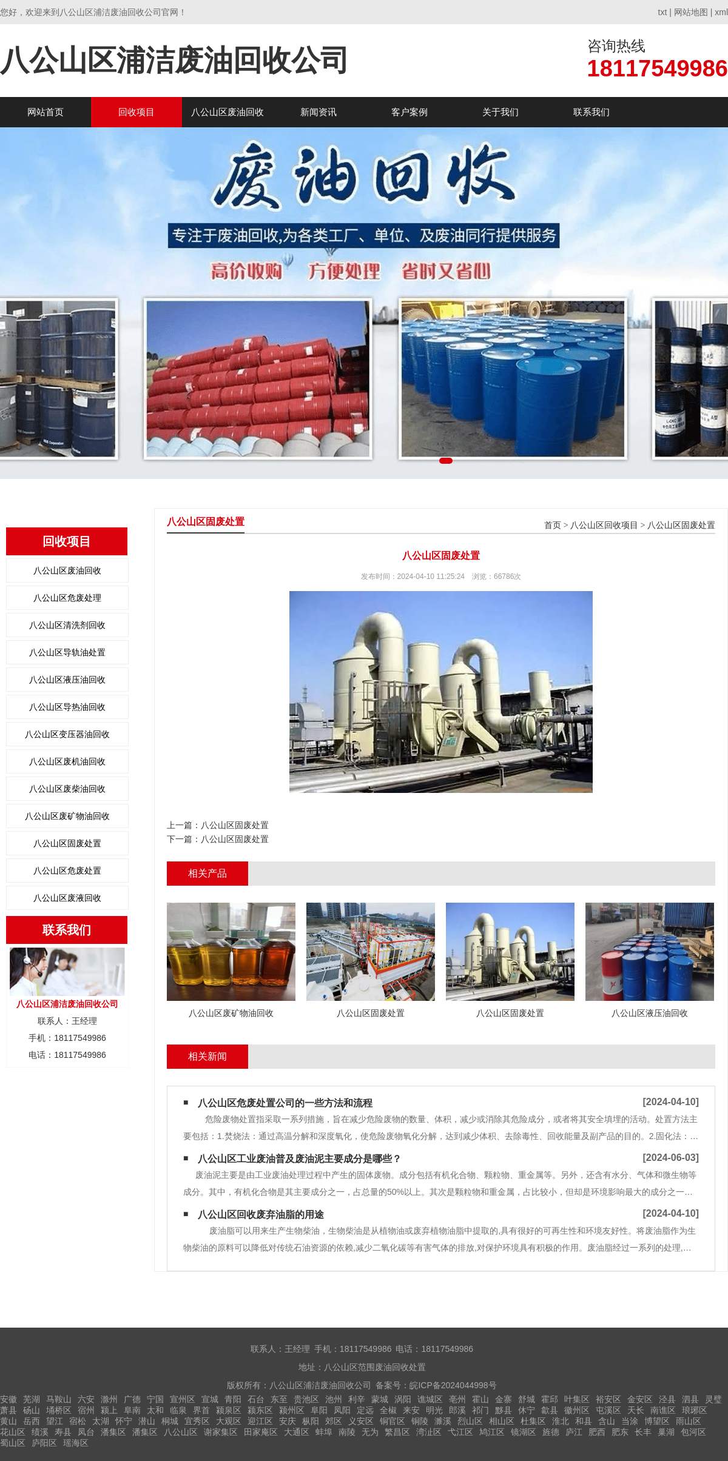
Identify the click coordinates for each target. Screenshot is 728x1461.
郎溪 (457, 1410)
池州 (333, 1399)
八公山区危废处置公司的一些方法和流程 (285, 1103)
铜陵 (419, 1421)
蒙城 (379, 1399)
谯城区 (430, 1399)
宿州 (86, 1410)
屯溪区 (608, 1410)
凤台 (86, 1432)
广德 (132, 1399)
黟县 (503, 1410)
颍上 (109, 1410)
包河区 (693, 1432)
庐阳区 (44, 1443)
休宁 (526, 1410)
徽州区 (577, 1410)
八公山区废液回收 (67, 898)
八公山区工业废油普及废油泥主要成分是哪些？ (300, 1159)
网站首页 (45, 112)
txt (662, 12)
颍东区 (260, 1410)
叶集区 (577, 1399)
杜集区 (533, 1421)
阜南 (132, 1410)
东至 (279, 1399)
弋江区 (460, 1432)
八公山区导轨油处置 (67, 652)
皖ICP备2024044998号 (453, 1385)
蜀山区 (12, 1443)
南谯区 (663, 1410)
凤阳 (342, 1410)
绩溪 (40, 1432)
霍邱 (549, 1399)
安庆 (287, 1421)
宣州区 (182, 1399)
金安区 (640, 1399)
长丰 (643, 1432)
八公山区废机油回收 (67, 761)
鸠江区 (492, 1432)
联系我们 (591, 112)
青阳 (232, 1399)
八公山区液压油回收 (67, 679)
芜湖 (31, 1399)
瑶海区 (76, 1443)
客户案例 (409, 112)
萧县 (8, 1410)
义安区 (361, 1421)
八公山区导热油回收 (67, 707)
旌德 (550, 1432)
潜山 (146, 1421)
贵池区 (306, 1399)
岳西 (31, 1421)
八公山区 (181, 1432)
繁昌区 (397, 1432)
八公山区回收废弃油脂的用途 (261, 1214)
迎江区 (260, 1421)
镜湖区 (523, 1432)
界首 (201, 1410)
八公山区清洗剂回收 (67, 625)
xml (721, 12)
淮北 (560, 1421)
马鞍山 (59, 1399)
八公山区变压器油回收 (67, 734)
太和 (155, 1410)
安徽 (8, 1399)
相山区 (501, 1421)
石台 (256, 1399)
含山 (606, 1421)
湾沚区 (429, 1432)
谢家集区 (221, 1432)
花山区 (12, 1432)
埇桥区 (59, 1410)
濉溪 (442, 1421)
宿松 (77, 1421)
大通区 (296, 1432)
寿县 (63, 1432)
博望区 (657, 1421)
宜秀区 (197, 1421)
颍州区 (292, 1410)
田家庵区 (261, 1432)
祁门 (480, 1410)
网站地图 (691, 12)
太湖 (100, 1421)
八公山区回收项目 (604, 525)
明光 (434, 1410)
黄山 (8, 1421)
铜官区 (392, 1421)
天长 (635, 1410)
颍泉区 (228, 1410)
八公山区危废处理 (67, 598)
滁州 (109, 1399)
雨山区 (688, 1421)
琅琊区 (694, 1410)
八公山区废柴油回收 (67, 789)
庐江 (573, 1432)
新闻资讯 (318, 112)
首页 (552, 525)
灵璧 (713, 1399)
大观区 (228, 1421)
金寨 (503, 1399)
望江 (54, 1421)
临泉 (178, 1410)
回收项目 (136, 112)
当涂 (629, 1421)
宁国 (155, 1399)
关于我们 (500, 112)
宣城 (209, 1399)
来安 (411, 1410)
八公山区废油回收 (227, 112)
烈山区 (470, 1421)
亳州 (457, 1399)
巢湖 (666, 1432)
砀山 (31, 1410)
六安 (86, 1399)
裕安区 (608, 1399)
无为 (370, 1432)
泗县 (690, 1399)
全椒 (388, 1410)
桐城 (169, 1421)
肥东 (620, 1432)
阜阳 (319, 1410)
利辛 (356, 1399)
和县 (583, 1421)
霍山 (480, 1399)
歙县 (549, 1410)
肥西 (596, 1432)
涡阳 (402, 1399)
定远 (365, 1410)
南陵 (347, 1432)
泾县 (667, 1399)
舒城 (526, 1399)
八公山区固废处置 (67, 843)
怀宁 (123, 1421)
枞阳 (310, 1421)
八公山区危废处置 (67, 870)
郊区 (333, 1421)
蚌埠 (323, 1432)
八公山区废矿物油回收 (67, 816)
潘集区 (113, 1432)
